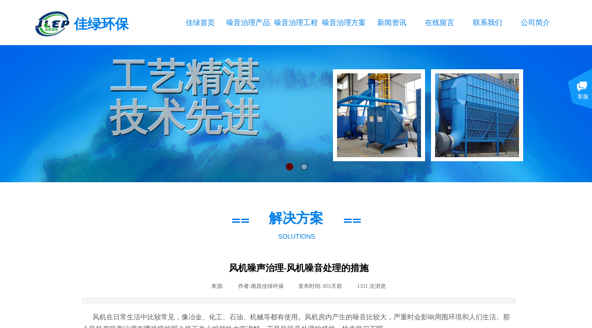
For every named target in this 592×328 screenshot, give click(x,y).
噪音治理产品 (248, 22)
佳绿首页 (200, 22)
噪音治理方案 (343, 22)
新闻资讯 (391, 22)
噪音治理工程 (295, 22)
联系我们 (487, 22)
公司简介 (535, 22)
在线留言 (439, 22)
